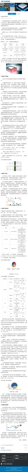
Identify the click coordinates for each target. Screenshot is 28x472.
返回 (26, 447)
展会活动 (10, 13)
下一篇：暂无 (25, 445)
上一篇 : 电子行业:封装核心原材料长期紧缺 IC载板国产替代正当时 (7, 445)
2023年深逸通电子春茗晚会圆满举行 (14, 450)
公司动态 (14, 13)
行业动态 (18, 13)
